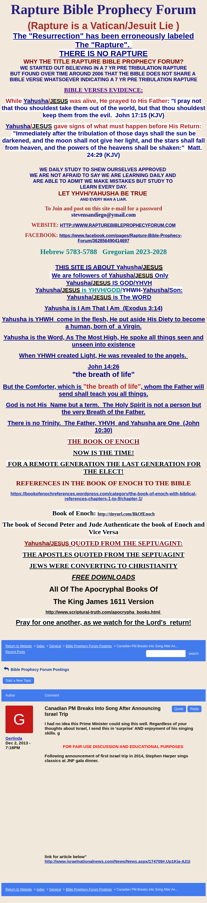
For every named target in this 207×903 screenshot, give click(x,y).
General (55, 646)
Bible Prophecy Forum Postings (89, 646)
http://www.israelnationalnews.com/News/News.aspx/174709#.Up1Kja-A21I (118, 861)
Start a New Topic (18, 680)
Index (41, 646)
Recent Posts (15, 652)
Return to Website (18, 646)
